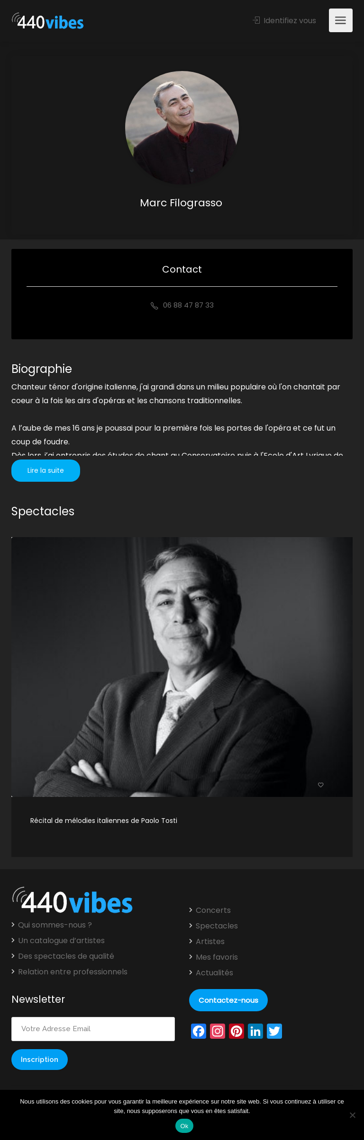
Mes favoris (217, 957)
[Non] (352, 1115)
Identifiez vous (284, 20)
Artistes (210, 942)
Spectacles (217, 926)
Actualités (214, 973)
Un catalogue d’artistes (61, 941)
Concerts (213, 910)
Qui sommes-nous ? (55, 925)
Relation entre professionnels (72, 972)
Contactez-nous (228, 1000)
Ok (184, 1126)
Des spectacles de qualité (66, 956)
